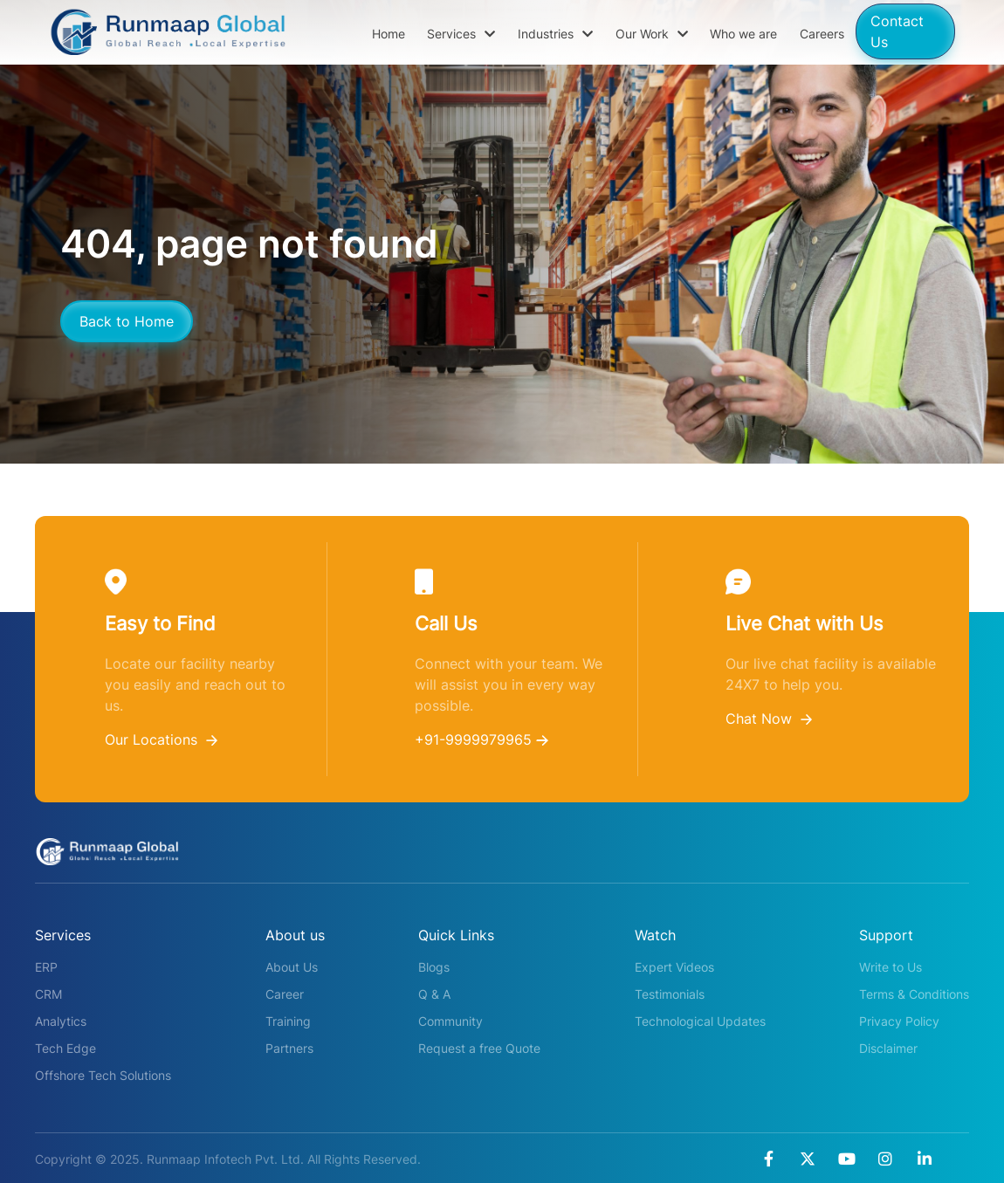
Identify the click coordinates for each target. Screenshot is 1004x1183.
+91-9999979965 (481, 739)
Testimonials (670, 994)
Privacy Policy (899, 1021)
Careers (822, 33)
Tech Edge (65, 1048)
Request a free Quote (479, 1048)
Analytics (60, 1021)
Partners (289, 1048)
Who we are (743, 33)
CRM (48, 994)
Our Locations (161, 739)
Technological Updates (700, 1021)
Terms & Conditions (914, 994)
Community (450, 1021)
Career (284, 994)
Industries (555, 33)
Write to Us (890, 966)
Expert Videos (674, 966)
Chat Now (768, 718)
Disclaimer (888, 1048)
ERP (46, 966)
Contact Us (897, 31)
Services (461, 33)
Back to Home (126, 321)
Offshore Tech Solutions (103, 1075)
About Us (291, 966)
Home (388, 33)
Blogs (434, 966)
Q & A (434, 994)
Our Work (651, 33)
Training (288, 1021)
